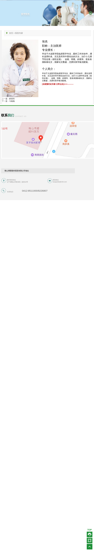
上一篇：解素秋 (8, 99)
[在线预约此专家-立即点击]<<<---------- (57, 84)
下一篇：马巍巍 (8, 101)
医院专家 (19, 33)
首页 (11, 33)
